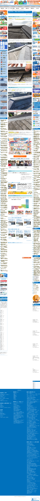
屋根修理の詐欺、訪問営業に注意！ (30, 398)
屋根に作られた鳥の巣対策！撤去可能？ (17, 417)
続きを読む (24, 189)
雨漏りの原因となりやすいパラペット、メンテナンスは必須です (33, 456)
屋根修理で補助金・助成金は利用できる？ (18, 421)
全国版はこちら (29, 214)
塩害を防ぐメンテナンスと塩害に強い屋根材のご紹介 (32, 488)
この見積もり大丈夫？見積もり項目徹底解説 (31, 397)
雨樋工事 (22, 8)
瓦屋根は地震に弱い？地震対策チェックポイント (32, 429)
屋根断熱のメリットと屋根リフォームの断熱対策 (32, 490)
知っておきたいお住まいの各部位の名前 (31, 445)
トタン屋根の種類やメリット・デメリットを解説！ (32, 412)
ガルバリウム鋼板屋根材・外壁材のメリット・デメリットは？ (33, 423)
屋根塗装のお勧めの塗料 (29, 492)
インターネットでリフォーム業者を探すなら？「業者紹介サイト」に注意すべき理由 (33, 400)
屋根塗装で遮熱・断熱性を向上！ (30, 405)
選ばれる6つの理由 (2, 395)
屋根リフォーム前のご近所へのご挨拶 (30, 396)
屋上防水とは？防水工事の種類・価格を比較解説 (32, 455)
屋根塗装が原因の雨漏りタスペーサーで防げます (32, 452)
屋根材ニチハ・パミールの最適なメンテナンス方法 (32, 415)
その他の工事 (15, 399)
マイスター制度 (1, 399)
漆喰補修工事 (15, 395)
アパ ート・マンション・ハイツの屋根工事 (18, 411)
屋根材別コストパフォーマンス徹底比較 (31, 479)
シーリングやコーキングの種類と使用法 (31, 478)
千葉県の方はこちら (20, 214)
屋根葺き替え (2, 8)
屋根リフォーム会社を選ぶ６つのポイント (31, 432)
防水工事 (37, 8)
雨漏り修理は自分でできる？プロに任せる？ (31, 448)
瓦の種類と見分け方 (29, 473)
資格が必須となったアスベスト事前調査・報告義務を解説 (32, 475)
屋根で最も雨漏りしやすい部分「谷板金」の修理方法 (32, 466)
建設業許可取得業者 (2, 413)
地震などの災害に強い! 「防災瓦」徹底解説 (31, 430)
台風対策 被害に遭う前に (16, 408)
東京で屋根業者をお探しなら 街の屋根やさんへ (5, 394)
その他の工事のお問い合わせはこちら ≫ (20, 156)
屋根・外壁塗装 (12, 8)
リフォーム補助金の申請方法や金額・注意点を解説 (19, 422)
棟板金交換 (17, 8)
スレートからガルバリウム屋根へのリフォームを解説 (32, 419)
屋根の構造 (28, 446)
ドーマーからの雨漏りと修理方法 (30, 489)
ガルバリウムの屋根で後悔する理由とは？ (31, 482)
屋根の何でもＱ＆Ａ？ (29, 493)
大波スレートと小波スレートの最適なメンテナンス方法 (32, 486)
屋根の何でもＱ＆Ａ (2, 406)
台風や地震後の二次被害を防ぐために (30, 436)
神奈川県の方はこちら (11, 214)
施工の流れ (16, 6)
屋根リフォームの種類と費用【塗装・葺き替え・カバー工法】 (33, 410)
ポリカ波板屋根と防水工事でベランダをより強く (18, 420)
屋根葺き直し (32, 8)
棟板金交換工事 (15, 396)
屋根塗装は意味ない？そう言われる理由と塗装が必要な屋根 (33, 451)
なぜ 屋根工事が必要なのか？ (30, 406)
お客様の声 (10, 6)
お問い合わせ (36, 6)
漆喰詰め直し (27, 8)
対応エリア (1, 412)
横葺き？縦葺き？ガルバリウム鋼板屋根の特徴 (31, 422)
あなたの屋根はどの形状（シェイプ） (30, 461)
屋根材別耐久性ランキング (29, 480)
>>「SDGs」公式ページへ (2, 354)
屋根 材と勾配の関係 (29, 462)
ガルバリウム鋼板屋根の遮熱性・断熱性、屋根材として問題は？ (33, 425)
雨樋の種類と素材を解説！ (16, 418)
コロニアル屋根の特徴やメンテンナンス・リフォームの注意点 (33, 420)
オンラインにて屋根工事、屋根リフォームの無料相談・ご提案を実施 (33, 394)
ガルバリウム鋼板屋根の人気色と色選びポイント (32, 426)
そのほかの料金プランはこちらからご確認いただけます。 (15, 136)
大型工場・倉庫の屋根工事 (16, 410)
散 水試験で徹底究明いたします (17, 407)
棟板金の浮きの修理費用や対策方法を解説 (31, 402)
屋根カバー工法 (7, 8)
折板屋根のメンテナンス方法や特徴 (30, 413)
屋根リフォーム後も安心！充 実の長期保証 (4, 398)
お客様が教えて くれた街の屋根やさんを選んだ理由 (5, 407)
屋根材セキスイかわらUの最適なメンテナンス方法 (32, 416)
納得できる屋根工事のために (30, 403)
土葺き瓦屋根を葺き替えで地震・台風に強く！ (31, 485)
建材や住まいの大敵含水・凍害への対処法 (31, 472)
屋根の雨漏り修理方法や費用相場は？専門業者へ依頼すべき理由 (33, 465)
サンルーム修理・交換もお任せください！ (18, 414)
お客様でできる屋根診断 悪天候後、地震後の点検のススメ (33, 433)
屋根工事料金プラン (16, 404)
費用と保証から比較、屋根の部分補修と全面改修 (32, 409)
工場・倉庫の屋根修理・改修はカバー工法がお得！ (19, 415)
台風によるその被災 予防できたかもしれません (31, 437)
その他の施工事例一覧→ (29, 227)
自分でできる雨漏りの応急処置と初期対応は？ (31, 463)
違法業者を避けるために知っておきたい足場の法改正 (32, 439)
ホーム (3, 6)
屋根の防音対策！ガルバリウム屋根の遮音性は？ (32, 427)
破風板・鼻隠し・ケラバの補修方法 (30, 449)
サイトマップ (1, 416)
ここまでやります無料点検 (16, 405)
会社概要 (30, 6)
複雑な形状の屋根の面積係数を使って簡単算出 (31, 468)
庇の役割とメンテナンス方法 (30, 459)
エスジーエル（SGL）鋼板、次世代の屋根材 (31, 483)
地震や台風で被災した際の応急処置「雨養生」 (31, 469)
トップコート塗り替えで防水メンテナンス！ (31, 458)
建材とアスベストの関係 (29, 476)
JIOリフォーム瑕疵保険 (2, 397)
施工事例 (23, 6)
